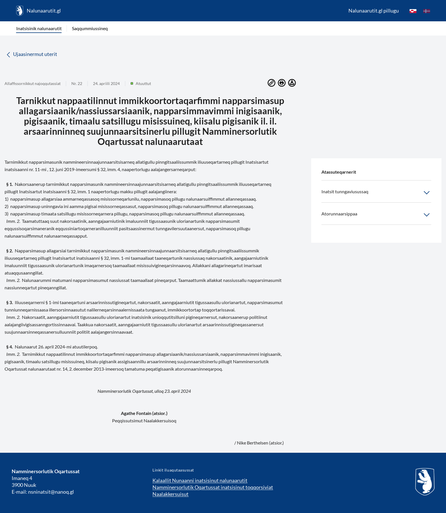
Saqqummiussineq (90, 28)
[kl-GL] (413, 11)
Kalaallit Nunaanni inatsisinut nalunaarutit (199, 480)
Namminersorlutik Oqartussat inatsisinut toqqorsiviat (212, 487)
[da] (426, 11)
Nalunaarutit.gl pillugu (373, 10)
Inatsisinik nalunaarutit (39, 28)
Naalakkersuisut (170, 494)
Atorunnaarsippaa (376, 214)
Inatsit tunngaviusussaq (376, 192)
